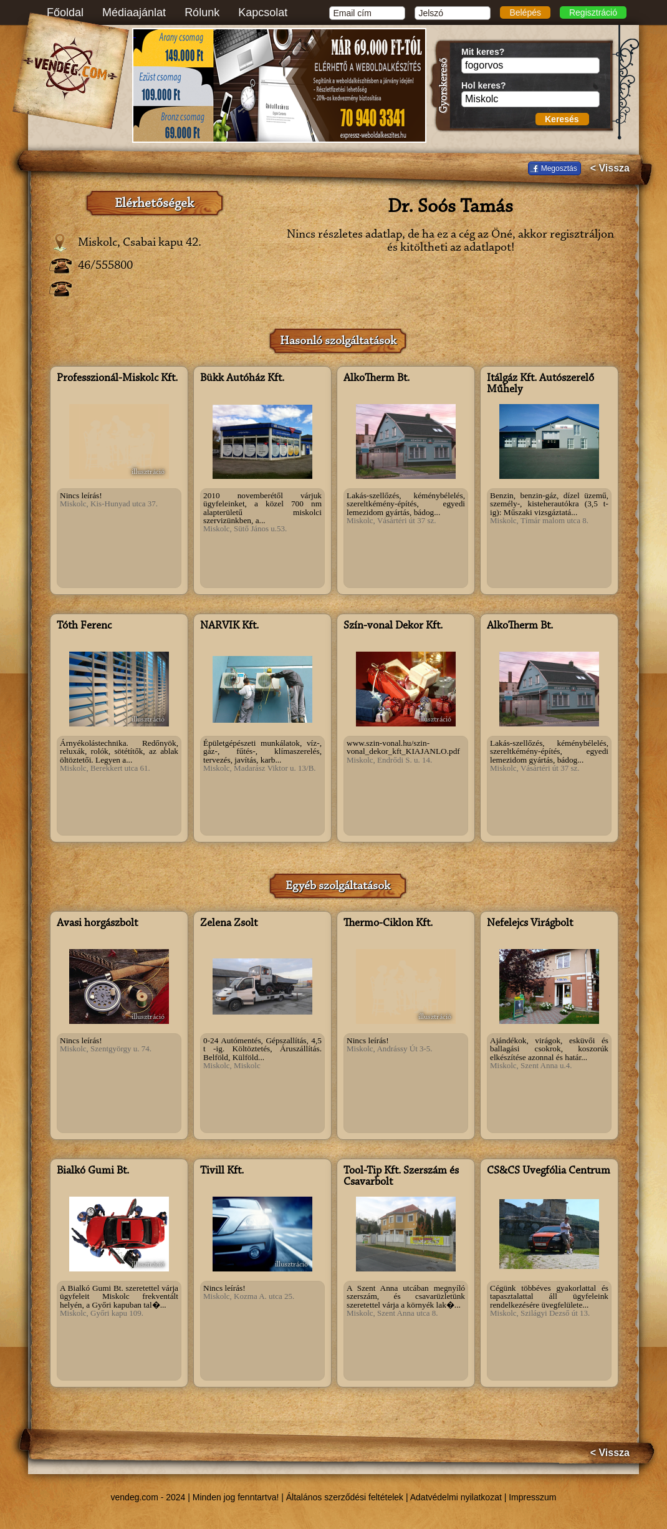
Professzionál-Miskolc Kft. (117, 378)
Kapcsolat (262, 12)
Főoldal (65, 12)
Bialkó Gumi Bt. (93, 1171)
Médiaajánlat (134, 12)
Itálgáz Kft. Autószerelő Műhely (540, 384)
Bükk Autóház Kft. (242, 378)
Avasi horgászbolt (97, 923)
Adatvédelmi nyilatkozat (456, 1497)
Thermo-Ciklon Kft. (388, 923)
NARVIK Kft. (229, 626)
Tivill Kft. (222, 1171)
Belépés (525, 12)
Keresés (562, 119)
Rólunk (202, 12)
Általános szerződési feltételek (344, 1497)
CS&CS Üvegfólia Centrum (548, 1171)
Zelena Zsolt (228, 923)
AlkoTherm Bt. (376, 378)
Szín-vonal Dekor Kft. (393, 626)
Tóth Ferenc (84, 626)
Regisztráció (593, 12)
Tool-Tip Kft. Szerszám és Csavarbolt (401, 1176)
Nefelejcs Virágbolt (530, 923)
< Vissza (610, 168)
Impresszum (532, 1497)
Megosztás (559, 168)
